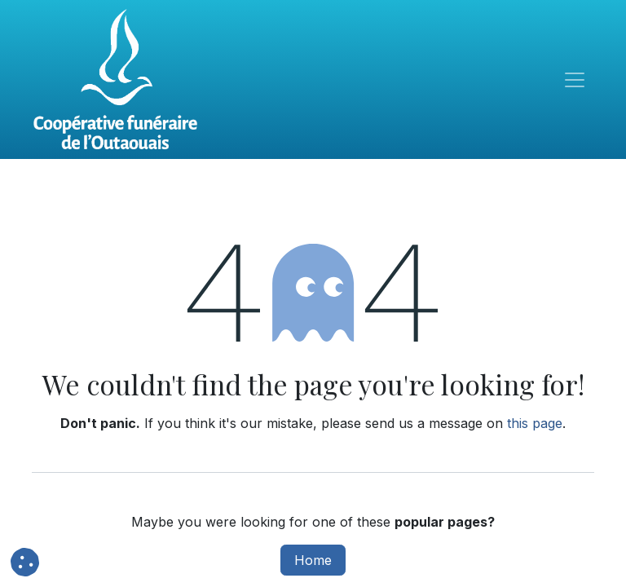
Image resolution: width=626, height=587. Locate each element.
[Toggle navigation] (574, 80)
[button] (25, 562)
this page (534, 423)
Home (313, 560)
